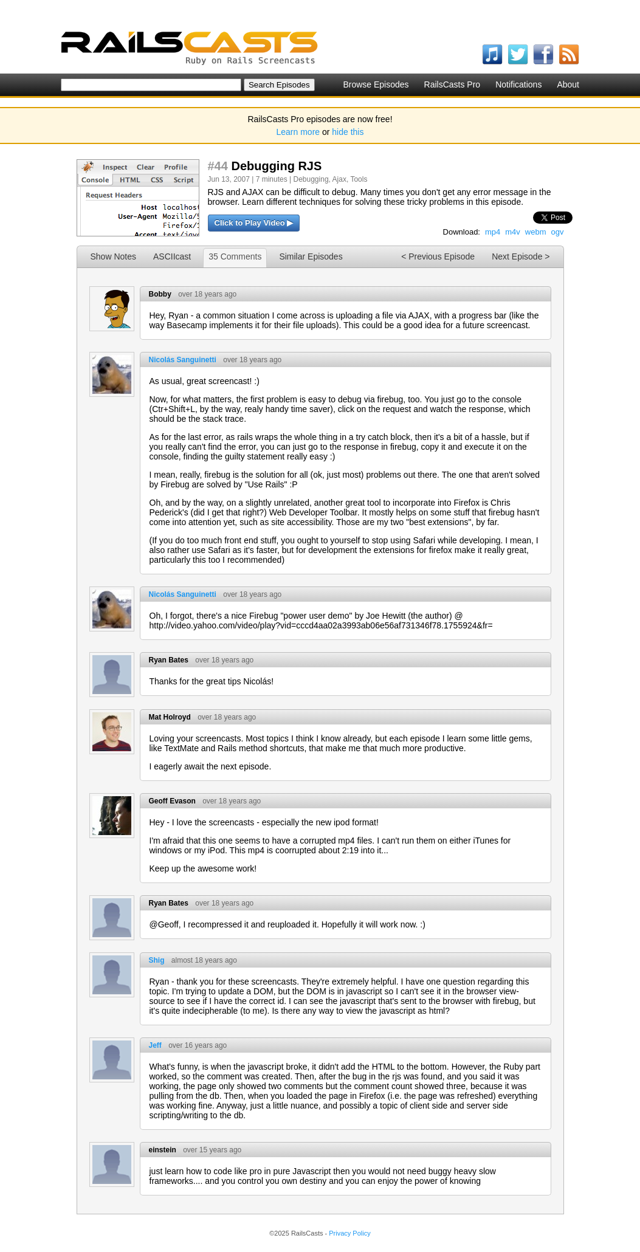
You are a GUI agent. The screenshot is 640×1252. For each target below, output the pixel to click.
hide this (347, 132)
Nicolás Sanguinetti (182, 360)
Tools (358, 179)
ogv (557, 231)
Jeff (155, 1045)
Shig (157, 960)
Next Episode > (520, 256)
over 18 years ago (207, 294)
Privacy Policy (349, 1233)
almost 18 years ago (204, 960)
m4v (512, 231)
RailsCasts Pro (452, 84)
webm (535, 231)
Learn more (298, 132)
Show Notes (113, 256)
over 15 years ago (212, 1150)
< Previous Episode (438, 256)
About (568, 84)
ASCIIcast (172, 256)
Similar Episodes (310, 256)
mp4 (492, 231)
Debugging (311, 179)
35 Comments (234, 256)
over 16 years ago (197, 1045)
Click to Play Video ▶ (254, 222)
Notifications (518, 84)
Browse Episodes (375, 84)
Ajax (339, 179)
